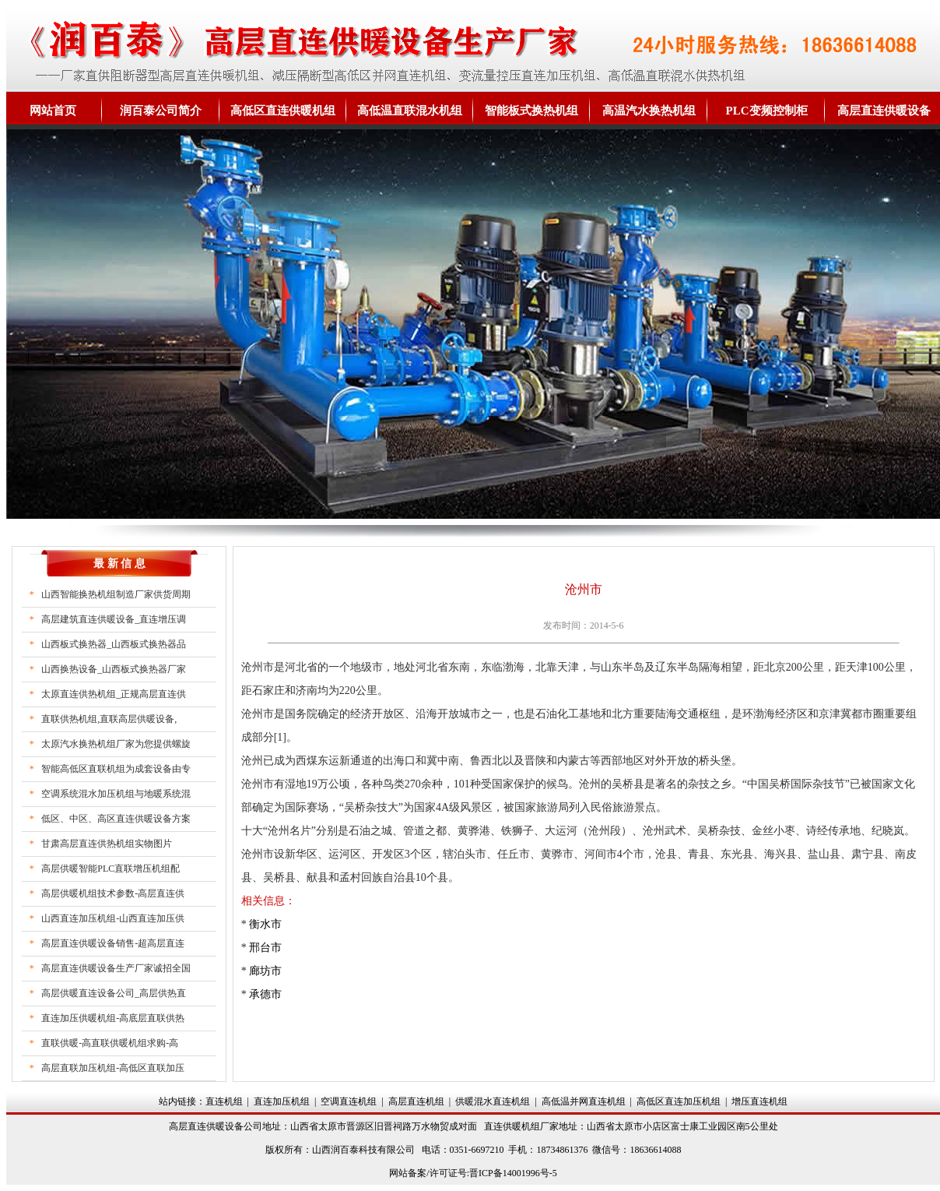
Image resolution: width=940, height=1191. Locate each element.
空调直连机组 (349, 1101)
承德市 (265, 994)
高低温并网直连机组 (584, 1101)
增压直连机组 (759, 1101)
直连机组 (224, 1101)
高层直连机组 (416, 1101)
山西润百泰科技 (344, 1149)
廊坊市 (265, 971)
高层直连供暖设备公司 (215, 1126)
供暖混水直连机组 (492, 1101)
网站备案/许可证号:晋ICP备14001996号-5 (472, 1173)
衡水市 (265, 924)
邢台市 (265, 947)
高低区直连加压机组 (679, 1101)
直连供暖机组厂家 (521, 1126)
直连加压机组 (282, 1101)
